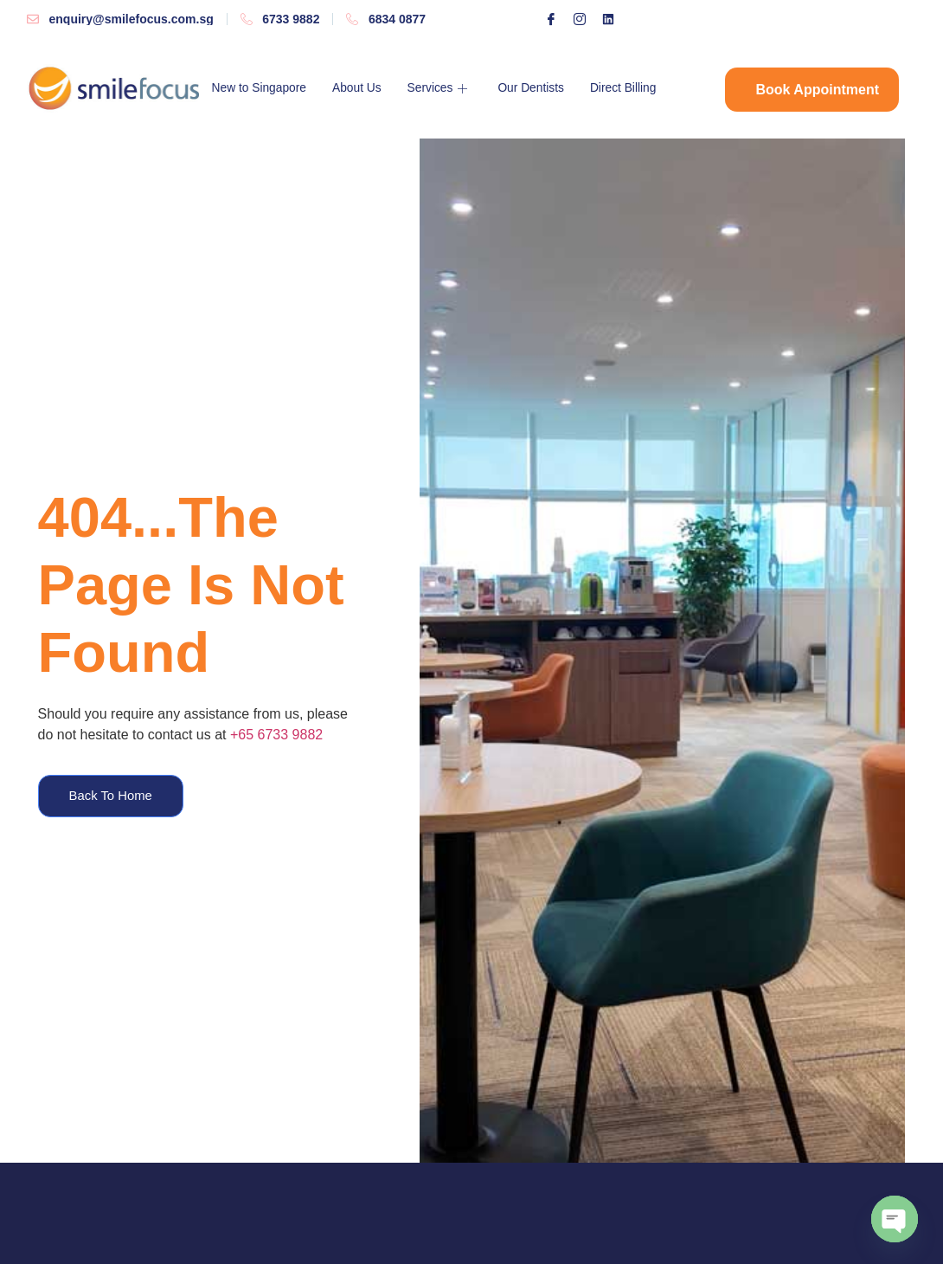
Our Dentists (551, 88)
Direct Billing (648, 88)
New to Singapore (263, 88)
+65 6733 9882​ (276, 733)
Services (455, 88)
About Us (368, 88)
